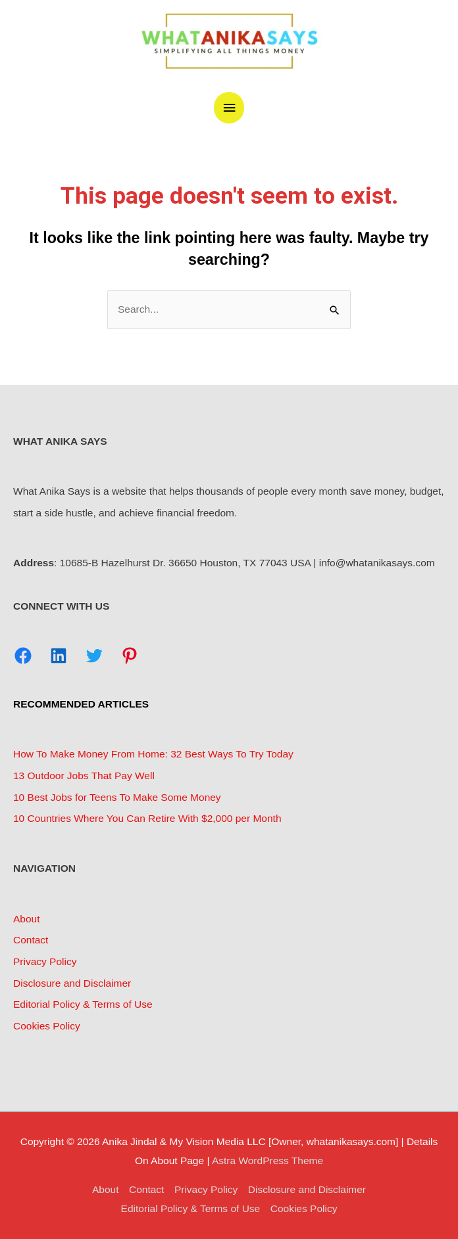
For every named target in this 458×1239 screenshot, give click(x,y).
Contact (30, 939)
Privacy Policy (44, 961)
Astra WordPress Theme (267, 1160)
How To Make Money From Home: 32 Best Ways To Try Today (153, 753)
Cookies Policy (46, 1025)
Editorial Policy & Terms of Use (83, 1004)
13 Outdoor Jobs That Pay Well (84, 775)
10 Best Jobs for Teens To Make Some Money (117, 797)
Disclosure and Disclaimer (72, 983)
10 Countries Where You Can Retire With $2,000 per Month (147, 818)
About (26, 918)
